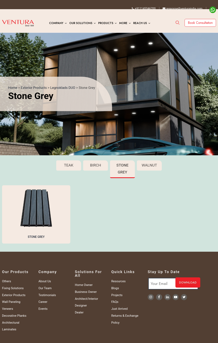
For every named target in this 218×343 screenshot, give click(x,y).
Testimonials (47, 295)
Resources (118, 281)
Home (12, 88)
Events (43, 309)
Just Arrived (119, 309)
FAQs (114, 302)
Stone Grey (122, 168)
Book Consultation (200, 22)
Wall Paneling (11, 302)
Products (105, 23)
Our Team (45, 288)
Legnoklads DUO (62, 88)
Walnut (149, 165)
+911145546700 (144, 8)
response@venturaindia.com (182, 8)
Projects (116, 295)
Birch (95, 165)
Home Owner (84, 285)
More (123, 23)
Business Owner (86, 292)
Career (43, 302)
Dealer (79, 312)
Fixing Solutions (13, 288)
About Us (45, 281)
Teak (68, 165)
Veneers (7, 309)
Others (6, 281)
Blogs (115, 288)
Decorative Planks (14, 316)
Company (56, 23)
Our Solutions (80, 23)
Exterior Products (34, 88)
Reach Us (140, 23)
